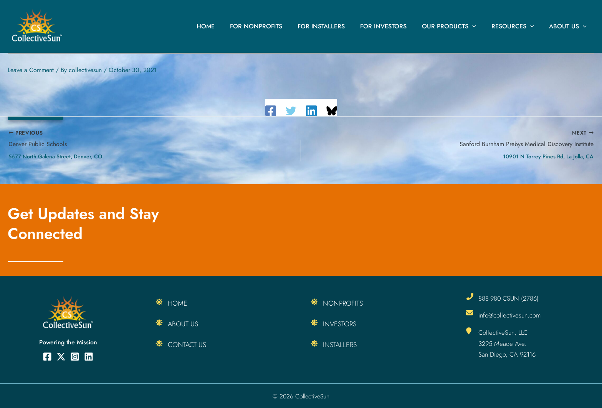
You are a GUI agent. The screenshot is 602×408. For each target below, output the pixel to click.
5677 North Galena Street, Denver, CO (55, 156)
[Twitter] (291, 110)
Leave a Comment (31, 70)
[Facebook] (270, 110)
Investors (339, 324)
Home (226, 26)
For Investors (394, 26)
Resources (517, 26)
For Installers (335, 26)
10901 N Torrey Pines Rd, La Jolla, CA (548, 156)
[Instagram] (74, 356)
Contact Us (187, 345)
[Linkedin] (311, 110)
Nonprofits (343, 303)
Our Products (457, 26)
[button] (480, 26)
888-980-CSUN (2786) (509, 298)
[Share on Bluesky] (331, 110)
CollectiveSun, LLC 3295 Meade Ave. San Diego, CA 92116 (507, 342)
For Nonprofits (273, 26)
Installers (340, 345)
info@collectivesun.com (510, 315)
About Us (569, 26)
